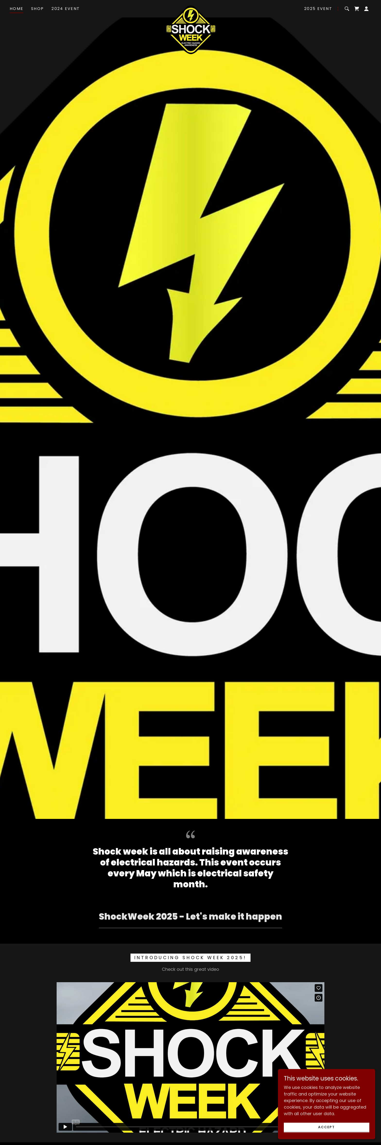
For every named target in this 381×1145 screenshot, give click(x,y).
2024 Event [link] (66, 8)
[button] (366, 9)
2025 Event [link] (318, 8)
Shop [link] (37, 8)
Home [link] (16, 8)
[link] (190, 8)
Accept (326, 1127)
